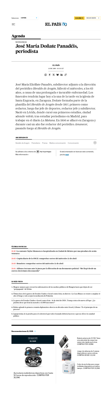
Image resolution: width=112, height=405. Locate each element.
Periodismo (36, 143)
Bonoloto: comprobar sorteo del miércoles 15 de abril (40, 263)
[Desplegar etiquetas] (95, 142)
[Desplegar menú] (13, 24)
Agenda (18, 36)
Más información (22, 154)
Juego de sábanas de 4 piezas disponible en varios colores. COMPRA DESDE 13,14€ (88, 353)
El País (56, 65)
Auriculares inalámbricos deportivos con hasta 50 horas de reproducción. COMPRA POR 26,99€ (33, 375)
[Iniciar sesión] (93, 18)
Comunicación (73, 143)
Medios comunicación (57, 143)
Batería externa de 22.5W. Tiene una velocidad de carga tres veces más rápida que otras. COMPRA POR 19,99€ (88, 341)
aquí (67, 154)
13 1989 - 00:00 (56, 68)
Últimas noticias (19, 247)
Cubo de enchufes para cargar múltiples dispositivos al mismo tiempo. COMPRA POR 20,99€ (88, 366)
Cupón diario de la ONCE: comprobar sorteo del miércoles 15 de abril (47, 258)
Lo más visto (17, 281)
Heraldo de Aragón (22, 143)
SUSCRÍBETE (79, 18)
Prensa (44, 143)
